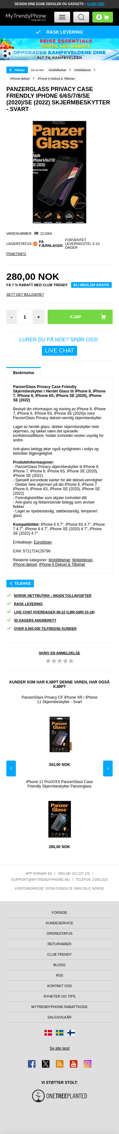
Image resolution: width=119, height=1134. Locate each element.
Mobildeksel (82, 560)
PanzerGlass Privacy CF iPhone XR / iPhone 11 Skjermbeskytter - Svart (59, 699)
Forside (59, 912)
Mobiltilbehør (59, 560)
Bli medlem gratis (91, 285)
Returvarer (59, 944)
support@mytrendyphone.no (40, 879)
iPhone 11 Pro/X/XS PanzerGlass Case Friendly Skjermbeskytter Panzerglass (59, 784)
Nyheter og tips (59, 996)
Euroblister (43, 542)
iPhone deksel (25, 564)
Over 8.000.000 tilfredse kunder (41, 629)
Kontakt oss (59, 986)
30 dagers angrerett (31, 620)
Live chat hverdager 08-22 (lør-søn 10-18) (50, 612)
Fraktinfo (16, 254)
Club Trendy (59, 954)
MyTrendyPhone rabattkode (59, 1007)
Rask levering (24, 604)
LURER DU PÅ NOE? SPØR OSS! (59, 346)
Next (108, 768)
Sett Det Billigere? (25, 294)
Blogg (59, 965)
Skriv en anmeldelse (59, 653)
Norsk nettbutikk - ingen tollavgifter (48, 596)
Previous (11, 768)
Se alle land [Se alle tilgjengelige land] (59, 1048)
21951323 (100, 879)
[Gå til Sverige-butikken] (59, 1033)
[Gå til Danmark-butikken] (48, 1033)
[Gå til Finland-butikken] (71, 1033)
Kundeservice (59, 923)
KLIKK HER (95, 4)
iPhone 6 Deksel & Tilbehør (62, 564)
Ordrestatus (60, 933)
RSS (59, 975)
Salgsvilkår (60, 1017)
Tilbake (19, 70)
